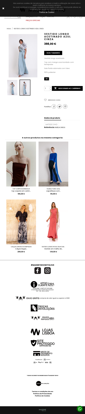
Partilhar (54, 106)
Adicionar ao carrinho (67, 88)
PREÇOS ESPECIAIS (33, 20)
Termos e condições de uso (42, 391)
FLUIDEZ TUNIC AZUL (53, 189)
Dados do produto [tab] (52, 118)
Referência (49, 127)
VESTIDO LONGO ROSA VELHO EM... (53, 247)
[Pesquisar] (12, 16)
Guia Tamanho (53, 53)
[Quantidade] (46, 88)
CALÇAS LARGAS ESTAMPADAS (21, 247)
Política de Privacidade (42, 394)
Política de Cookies (42, 396)
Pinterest (65, 106)
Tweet (59, 106)
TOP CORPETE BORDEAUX (21, 189)
